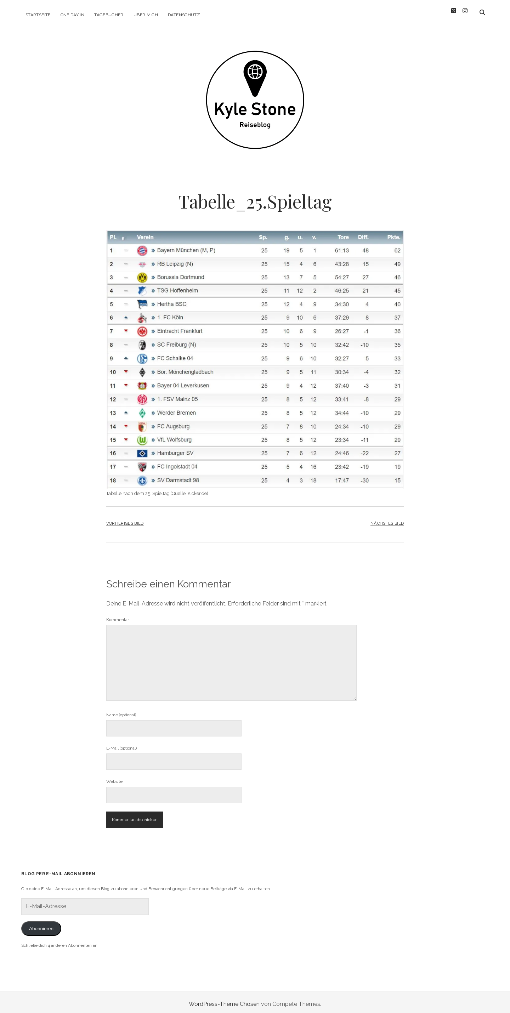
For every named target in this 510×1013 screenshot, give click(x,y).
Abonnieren (41, 924)
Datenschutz (184, 14)
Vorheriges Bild (125, 519)
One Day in (73, 14)
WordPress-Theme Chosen (224, 1000)
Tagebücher (109, 14)
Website (114, 777)
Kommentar (117, 615)
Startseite (38, 14)
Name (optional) (121, 710)
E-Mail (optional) (121, 744)
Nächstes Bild (387, 519)
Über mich (146, 14)
